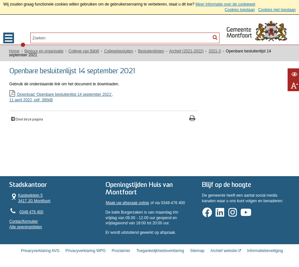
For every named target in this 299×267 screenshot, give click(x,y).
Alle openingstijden (25, 225)
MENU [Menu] (8, 38)
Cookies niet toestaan (277, 9)
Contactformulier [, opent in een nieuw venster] (23, 220)
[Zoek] (215, 37)
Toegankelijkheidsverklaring (160, 248)
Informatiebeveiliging (265, 248)
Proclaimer (121, 248)
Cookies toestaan (240, 9)
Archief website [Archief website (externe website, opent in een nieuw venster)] (223, 248)
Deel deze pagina (29, 119)
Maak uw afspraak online (127, 201)
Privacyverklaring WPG (85, 248)
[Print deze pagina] (176, 119)
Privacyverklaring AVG (40, 248)
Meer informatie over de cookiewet (225, 4)
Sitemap (197, 248)
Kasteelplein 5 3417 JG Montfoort (29, 196)
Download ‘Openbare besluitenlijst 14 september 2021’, (95, 96)
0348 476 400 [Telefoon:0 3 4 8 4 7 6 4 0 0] (31, 210)
